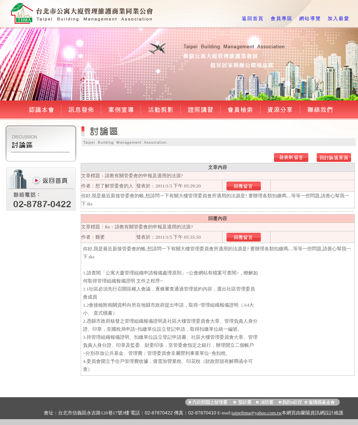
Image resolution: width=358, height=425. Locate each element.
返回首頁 (253, 18)
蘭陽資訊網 (312, 412)
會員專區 (282, 18)
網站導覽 (310, 18)
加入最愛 (339, 18)
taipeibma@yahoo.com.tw (257, 412)
